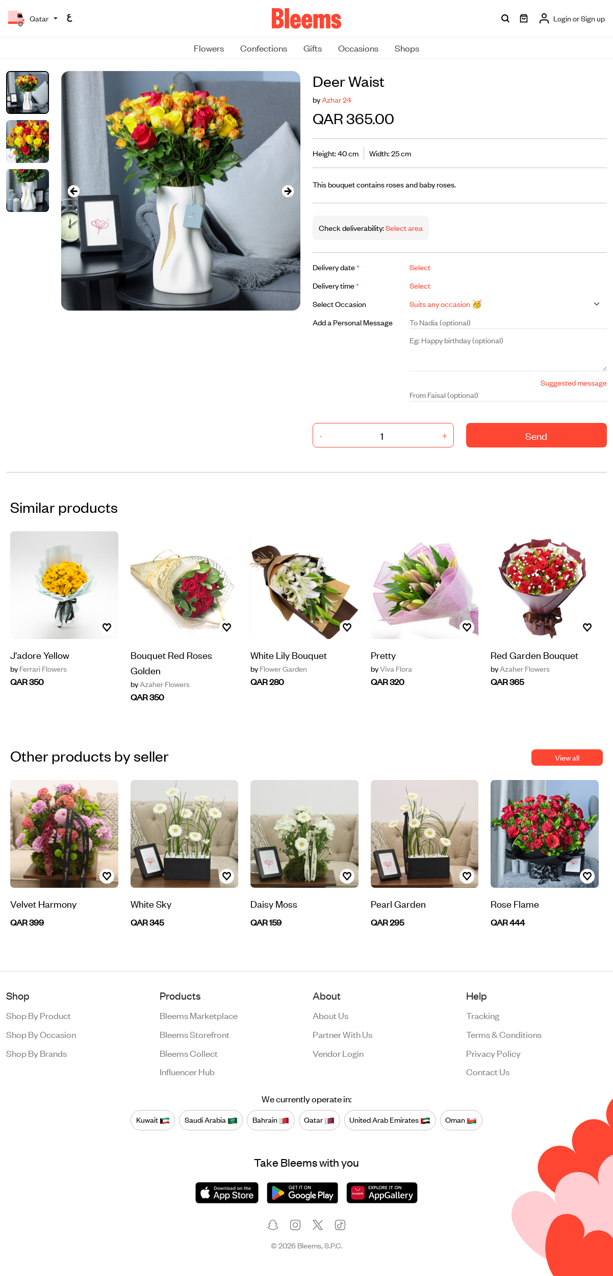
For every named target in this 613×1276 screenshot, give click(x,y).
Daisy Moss (273, 903)
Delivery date (336, 267)
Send (536, 435)
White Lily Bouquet (288, 654)
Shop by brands (36, 1053)
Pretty (383, 654)
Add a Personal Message (353, 322)
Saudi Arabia (211, 1120)
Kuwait (153, 1120)
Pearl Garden (398, 903)
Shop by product (38, 1015)
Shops (407, 47)
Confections (263, 47)
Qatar (319, 1120)
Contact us (487, 1071)
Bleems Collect (189, 1053)
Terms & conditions (504, 1034)
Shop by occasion (41, 1034)
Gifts (312, 47)
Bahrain (270, 1120)
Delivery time (336, 285)
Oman (461, 1120)
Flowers (209, 47)
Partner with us (342, 1034)
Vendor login (338, 1053)
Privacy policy (493, 1053)
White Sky (151, 903)
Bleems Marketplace (199, 1015)
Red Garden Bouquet (534, 654)
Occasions (358, 47)
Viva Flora (391, 669)
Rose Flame (515, 903)
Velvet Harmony (43, 903)
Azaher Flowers (160, 684)
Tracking (482, 1015)
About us (330, 1015)
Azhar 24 (336, 99)
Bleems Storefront (194, 1034)
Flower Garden (278, 669)
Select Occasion (339, 303)
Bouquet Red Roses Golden (171, 662)
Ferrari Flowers (38, 669)
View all (567, 757)
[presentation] (73, 191)
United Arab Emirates (389, 1120)
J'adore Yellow (39, 654)
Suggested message (574, 382)
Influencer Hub (187, 1071)
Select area (403, 227)
